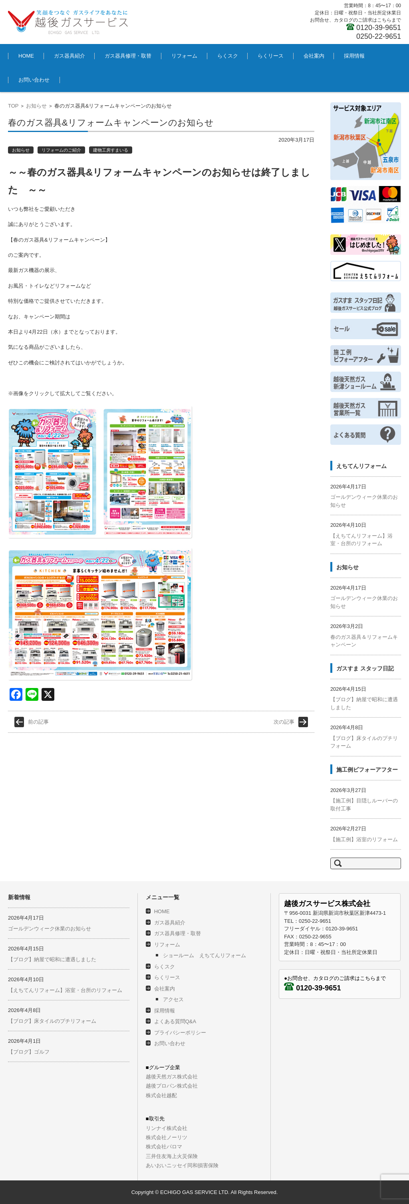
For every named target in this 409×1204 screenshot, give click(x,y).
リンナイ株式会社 (166, 1128)
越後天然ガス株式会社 (172, 1077)
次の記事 (284, 707)
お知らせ (36, 106)
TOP (13, 106)
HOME (26, 56)
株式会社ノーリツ (166, 1137)
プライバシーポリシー (180, 1033)
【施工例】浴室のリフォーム (364, 839)
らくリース (271, 56)
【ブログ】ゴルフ (29, 1052)
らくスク (227, 56)
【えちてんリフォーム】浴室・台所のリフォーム (65, 990)
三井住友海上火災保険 (172, 1156)
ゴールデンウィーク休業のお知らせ (49, 929)
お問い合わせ (34, 80)
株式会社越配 (161, 1095)
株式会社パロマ (164, 1147)
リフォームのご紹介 (61, 150)
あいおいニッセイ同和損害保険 (182, 1165)
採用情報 (354, 56)
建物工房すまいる (110, 150)
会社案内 (314, 56)
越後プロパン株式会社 (172, 1086)
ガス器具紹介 (69, 56)
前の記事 (38, 707)
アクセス (173, 999)
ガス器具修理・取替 (128, 56)
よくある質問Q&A (175, 1021)
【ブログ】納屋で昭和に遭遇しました (52, 959)
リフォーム (184, 56)
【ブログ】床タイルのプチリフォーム (52, 1021)
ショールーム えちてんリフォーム (204, 955)
